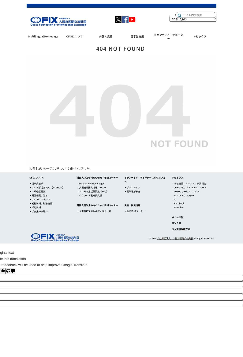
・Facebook (178, 203)
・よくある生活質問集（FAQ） (92, 191)
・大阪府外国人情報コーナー (92, 187)
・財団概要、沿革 (38, 195)
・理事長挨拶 (36, 183)
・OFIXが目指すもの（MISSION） (47, 187)
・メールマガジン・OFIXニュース (189, 187)
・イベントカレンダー (183, 195)
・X (173, 199)
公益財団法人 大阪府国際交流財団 (175, 238)
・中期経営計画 (37, 191)
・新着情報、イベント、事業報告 (189, 183)
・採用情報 (35, 207)
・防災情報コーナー (134, 211)
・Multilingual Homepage (90, 183)
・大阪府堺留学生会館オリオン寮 (94, 211)
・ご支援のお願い (38, 211)
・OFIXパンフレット (40, 199)
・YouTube (177, 207)
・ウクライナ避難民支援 (89, 195)
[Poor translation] (10, 271)
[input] (195, 15)
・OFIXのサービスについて (186, 191)
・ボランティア (132, 187)
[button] (179, 15)
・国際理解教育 (132, 191)
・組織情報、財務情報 (40, 203)
